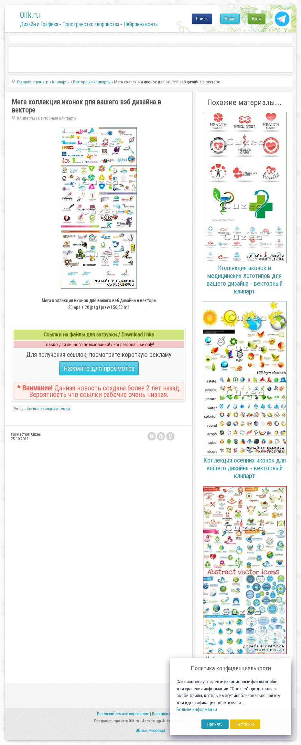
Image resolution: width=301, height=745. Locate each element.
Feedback (157, 730)
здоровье (52, 409)
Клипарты (26, 118)
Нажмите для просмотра (98, 368)
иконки (38, 409)
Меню (229, 18)
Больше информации (197, 709)
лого (29, 409)
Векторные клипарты (57, 118)
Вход (256, 18)
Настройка (245, 724)
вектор (64, 409)
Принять (215, 724)
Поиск (202, 18)
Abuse (141, 730)
